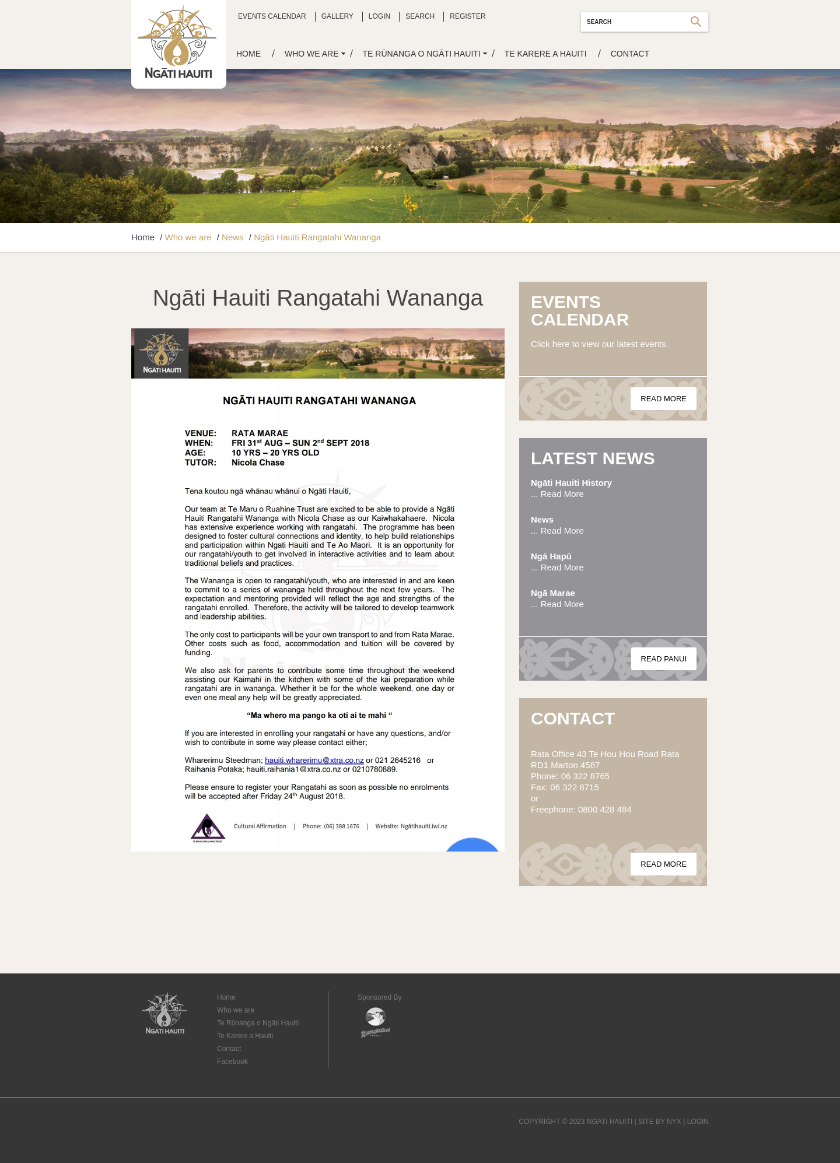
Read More (663, 398)
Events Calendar (272, 16)
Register (467, 16)
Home (248, 53)
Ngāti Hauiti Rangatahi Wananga (317, 237)
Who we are (312, 53)
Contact (630, 53)
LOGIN (698, 1122)
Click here (550, 344)
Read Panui (664, 658)
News (233, 237)
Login (379, 16)
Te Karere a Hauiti (546, 53)
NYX (674, 1122)
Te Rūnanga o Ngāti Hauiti (422, 53)
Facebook (232, 1061)
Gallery (337, 16)
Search (420, 16)
